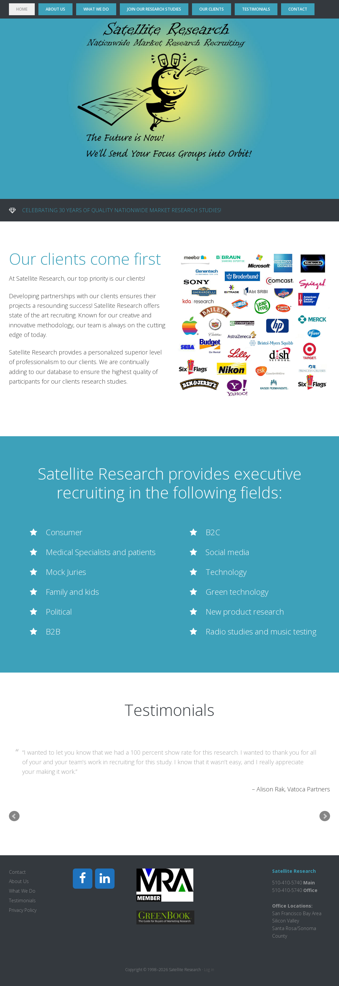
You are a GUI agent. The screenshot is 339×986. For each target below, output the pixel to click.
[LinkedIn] (105, 879)
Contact (17, 872)
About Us (19, 881)
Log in (209, 969)
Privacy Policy (22, 910)
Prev (14, 816)
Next (324, 816)
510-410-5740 (287, 890)
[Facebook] (82, 879)
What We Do (22, 891)
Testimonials (22, 900)
